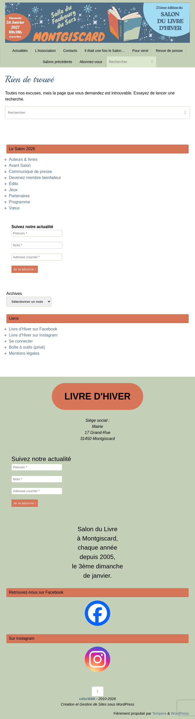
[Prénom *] (36, 233)
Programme (19, 202)
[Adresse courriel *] (36, 257)
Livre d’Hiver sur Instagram (33, 335)
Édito (13, 184)
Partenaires (19, 196)
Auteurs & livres (23, 159)
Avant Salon (20, 165)
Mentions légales (24, 353)
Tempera (159, 713)
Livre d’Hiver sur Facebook (33, 329)
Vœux (14, 208)
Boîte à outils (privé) (27, 347)
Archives (14, 293)
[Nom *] (36, 245)
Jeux (13, 190)
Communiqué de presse (30, 171)
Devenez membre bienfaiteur (35, 177)
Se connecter (21, 341)
